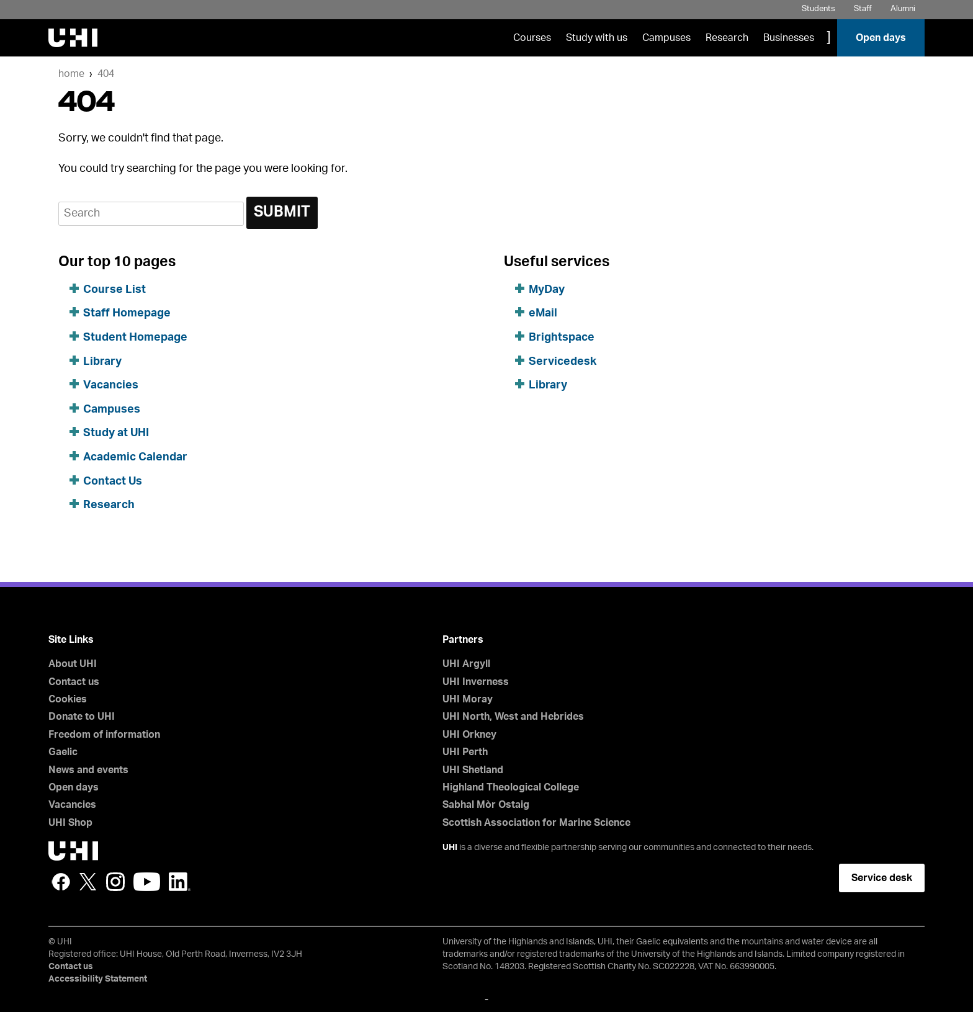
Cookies (67, 699)
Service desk (881, 878)
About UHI (72, 664)
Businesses (788, 38)
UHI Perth (465, 752)
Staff (863, 9)
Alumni (902, 9)
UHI (449, 847)
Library (102, 361)
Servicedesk (562, 361)
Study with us (596, 38)
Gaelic (63, 752)
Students (818, 9)
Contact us (73, 682)
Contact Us (112, 481)
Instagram (115, 881)
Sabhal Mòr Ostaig (485, 805)
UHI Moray (467, 699)
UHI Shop (70, 823)
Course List (114, 289)
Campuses (666, 38)
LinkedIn (180, 881)
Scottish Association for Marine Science (536, 823)
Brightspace (561, 337)
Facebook (61, 881)
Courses (532, 38)
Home (71, 74)
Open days (881, 38)
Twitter (88, 881)
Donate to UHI (81, 717)
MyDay (547, 289)
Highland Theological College (510, 787)
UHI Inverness (475, 682)
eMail (543, 313)
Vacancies (110, 385)
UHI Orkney (469, 735)
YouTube (146, 881)
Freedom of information (104, 735)
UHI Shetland (472, 770)
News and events (88, 770)
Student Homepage (135, 337)
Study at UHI (116, 433)
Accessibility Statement (97, 979)
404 (105, 74)
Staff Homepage (127, 313)
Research (727, 38)
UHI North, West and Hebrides (513, 717)
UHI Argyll (466, 664)
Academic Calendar (135, 457)
